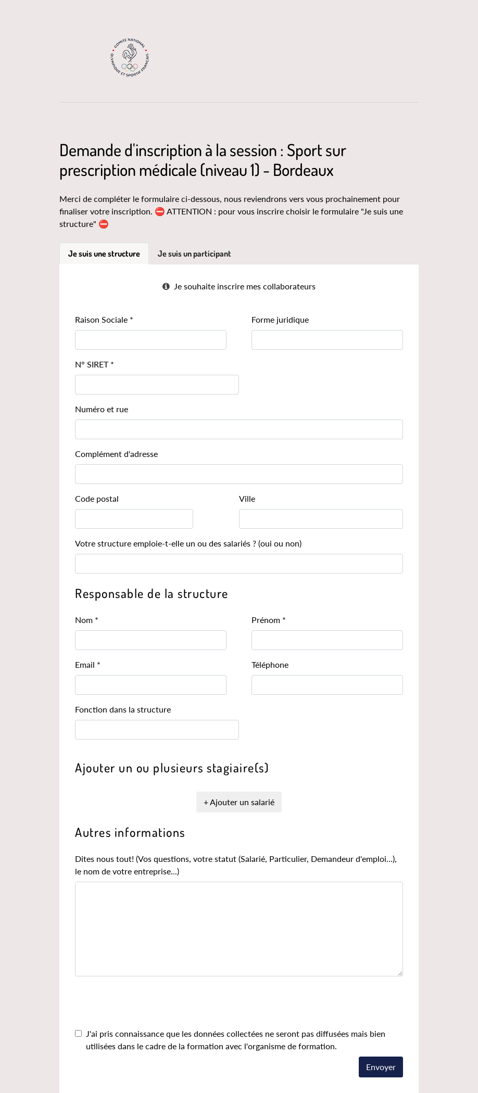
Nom (86, 620)
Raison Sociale (104, 319)
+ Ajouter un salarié (239, 802)
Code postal (97, 498)
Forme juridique (280, 319)
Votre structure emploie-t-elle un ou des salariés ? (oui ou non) (188, 543)
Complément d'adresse (116, 454)
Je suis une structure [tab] (104, 253)
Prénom (268, 620)
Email (87, 664)
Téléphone (269, 664)
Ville (247, 498)
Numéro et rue (101, 409)
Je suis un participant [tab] (194, 253)
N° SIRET (94, 364)
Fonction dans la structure (123, 709)
